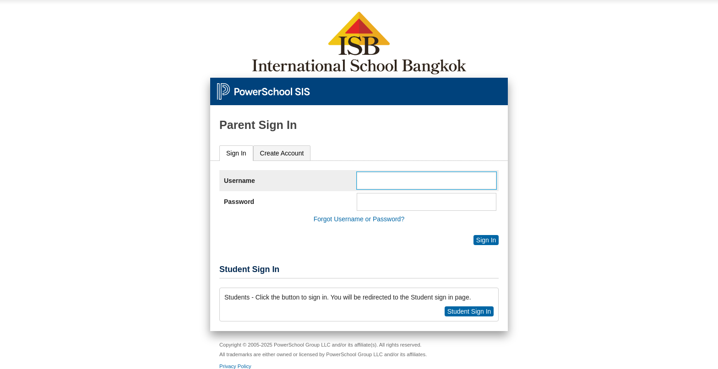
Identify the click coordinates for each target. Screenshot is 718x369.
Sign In (236, 153)
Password (239, 201)
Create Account (282, 153)
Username (239, 180)
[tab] (236, 153)
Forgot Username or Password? (359, 219)
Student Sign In (469, 311)
